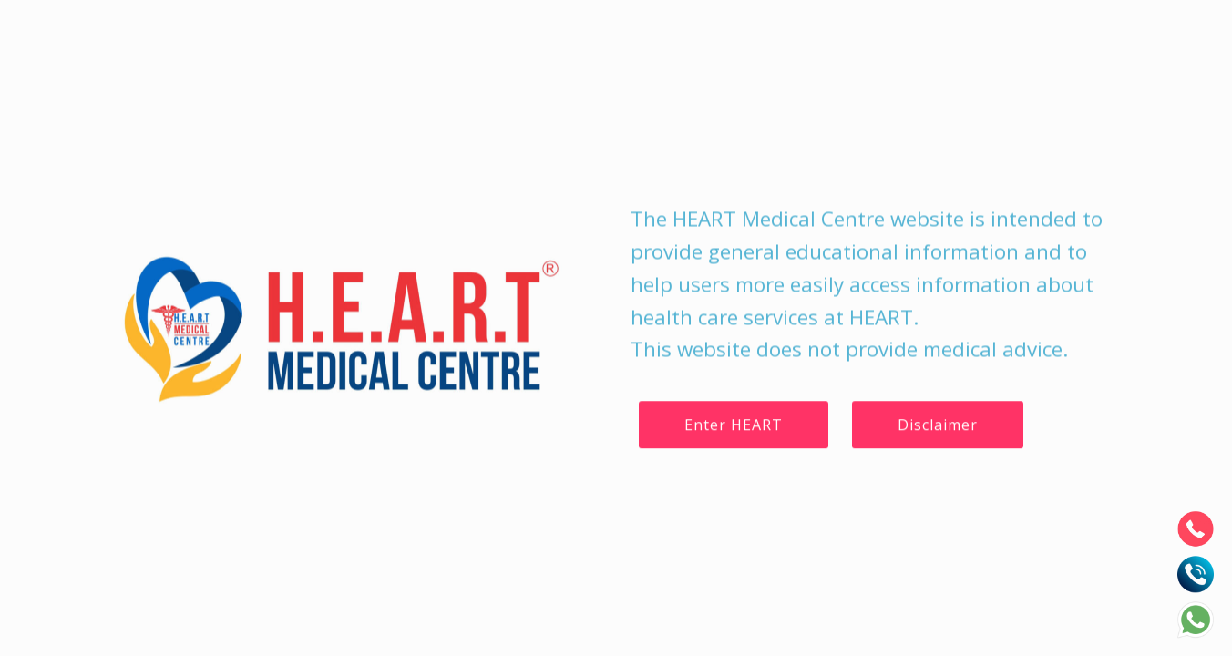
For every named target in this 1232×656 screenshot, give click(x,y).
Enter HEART (733, 425)
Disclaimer (938, 425)
